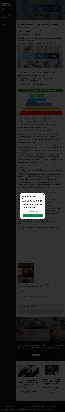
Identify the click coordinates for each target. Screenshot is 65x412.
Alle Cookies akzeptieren (32, 215)
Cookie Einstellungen (33, 211)
